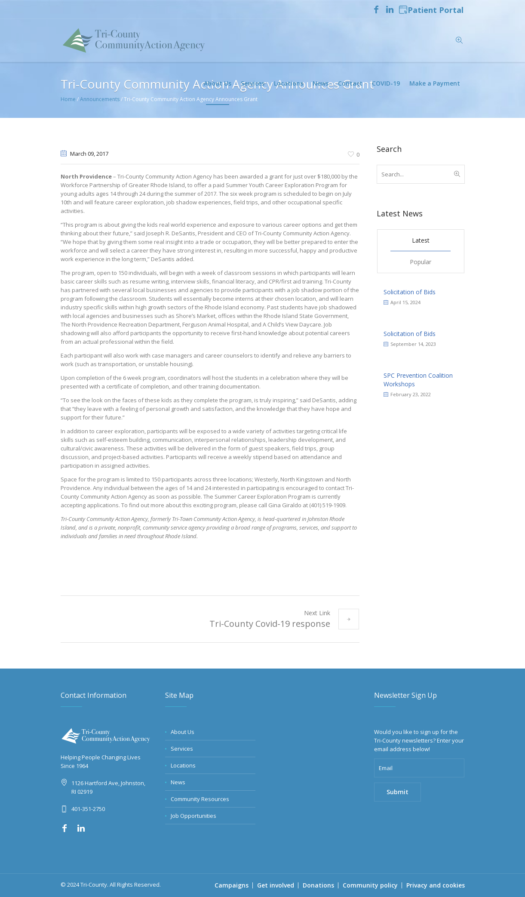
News (178, 782)
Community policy (370, 885)
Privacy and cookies (435, 885)
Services (182, 748)
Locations (183, 765)
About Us (182, 732)
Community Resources (200, 799)
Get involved (275, 885)
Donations (318, 885)
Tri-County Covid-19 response (269, 623)
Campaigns (232, 885)
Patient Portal (431, 10)
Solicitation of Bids (410, 292)
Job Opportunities (193, 816)
